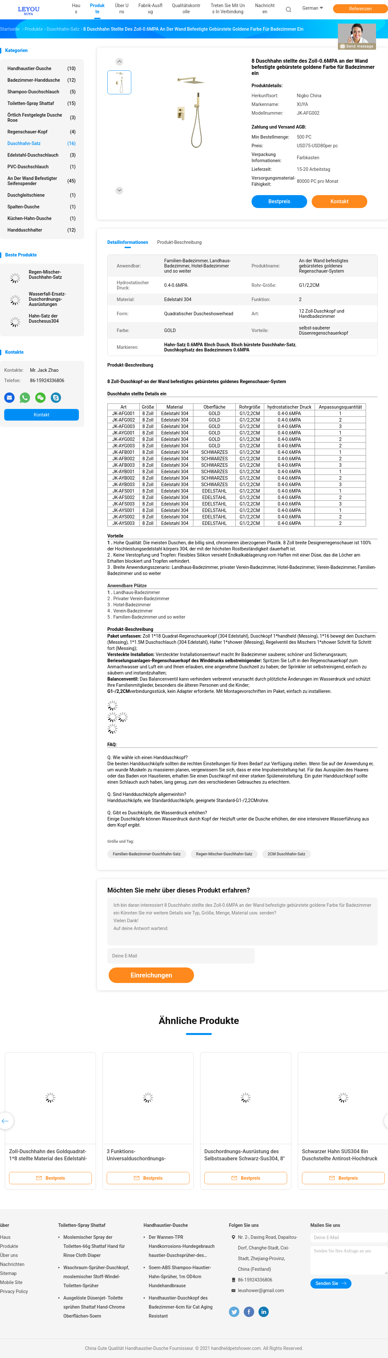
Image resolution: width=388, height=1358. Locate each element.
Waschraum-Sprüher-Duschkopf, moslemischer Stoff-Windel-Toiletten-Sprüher (96, 1276)
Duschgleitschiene (41, 195)
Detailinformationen (127, 242)
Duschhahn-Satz (41, 143)
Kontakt (41, 414)
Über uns (9, 1255)
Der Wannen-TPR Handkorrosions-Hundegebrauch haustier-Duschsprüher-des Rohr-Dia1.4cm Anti (182, 1247)
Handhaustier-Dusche (41, 68)
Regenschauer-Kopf (41, 132)
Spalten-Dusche (41, 207)
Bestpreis (279, 201)
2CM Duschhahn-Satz (286, 854)
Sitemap (8, 1273)
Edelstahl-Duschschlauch (41, 155)
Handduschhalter (41, 230)
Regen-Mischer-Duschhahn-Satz (45, 274)
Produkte (9, 1246)
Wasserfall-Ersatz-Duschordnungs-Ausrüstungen (47, 299)
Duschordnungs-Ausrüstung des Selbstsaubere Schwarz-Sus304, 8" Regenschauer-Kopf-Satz (244, 1158)
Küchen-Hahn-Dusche (41, 218)
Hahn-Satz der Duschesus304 (44, 318)
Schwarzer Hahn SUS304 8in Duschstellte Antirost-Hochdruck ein (339, 1158)
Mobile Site (11, 1282)
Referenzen (360, 8)
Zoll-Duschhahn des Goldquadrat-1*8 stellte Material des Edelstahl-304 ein (48, 1158)
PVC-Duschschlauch (41, 166)
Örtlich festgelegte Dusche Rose (41, 117)
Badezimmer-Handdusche (41, 80)
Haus (5, 1237)
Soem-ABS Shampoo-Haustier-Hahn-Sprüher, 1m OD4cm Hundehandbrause (180, 1276)
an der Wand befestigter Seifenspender (41, 181)
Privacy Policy (14, 1291)
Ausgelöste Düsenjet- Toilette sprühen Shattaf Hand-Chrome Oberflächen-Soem (94, 1307)
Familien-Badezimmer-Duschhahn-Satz (147, 854)
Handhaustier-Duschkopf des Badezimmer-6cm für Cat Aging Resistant (180, 1307)
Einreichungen (151, 975)
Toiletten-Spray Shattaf (41, 103)
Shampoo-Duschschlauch (41, 92)
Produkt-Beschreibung (179, 242)
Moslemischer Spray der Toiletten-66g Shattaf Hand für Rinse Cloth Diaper (94, 1246)
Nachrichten (12, 1264)
